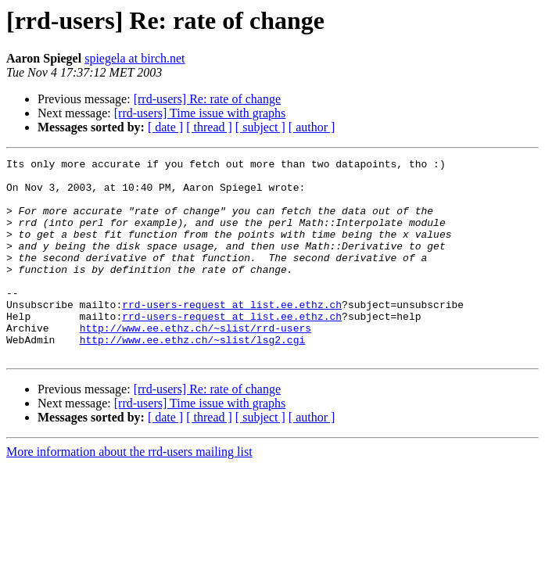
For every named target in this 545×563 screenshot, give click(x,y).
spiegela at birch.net (134, 58)
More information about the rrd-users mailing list (129, 491)
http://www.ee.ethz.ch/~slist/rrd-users (195, 363)
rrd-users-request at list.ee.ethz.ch (232, 335)
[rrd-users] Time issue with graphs (200, 113)
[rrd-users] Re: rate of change (207, 99)
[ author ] (312, 127)
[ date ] (165, 127)
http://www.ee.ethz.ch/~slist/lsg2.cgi (193, 377)
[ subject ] (260, 127)
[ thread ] (209, 127)
